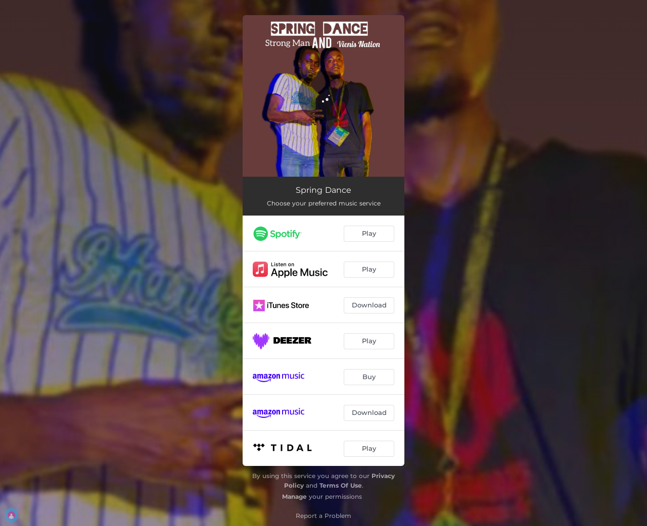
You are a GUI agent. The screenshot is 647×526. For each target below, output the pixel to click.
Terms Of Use (340, 485)
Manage (294, 496)
